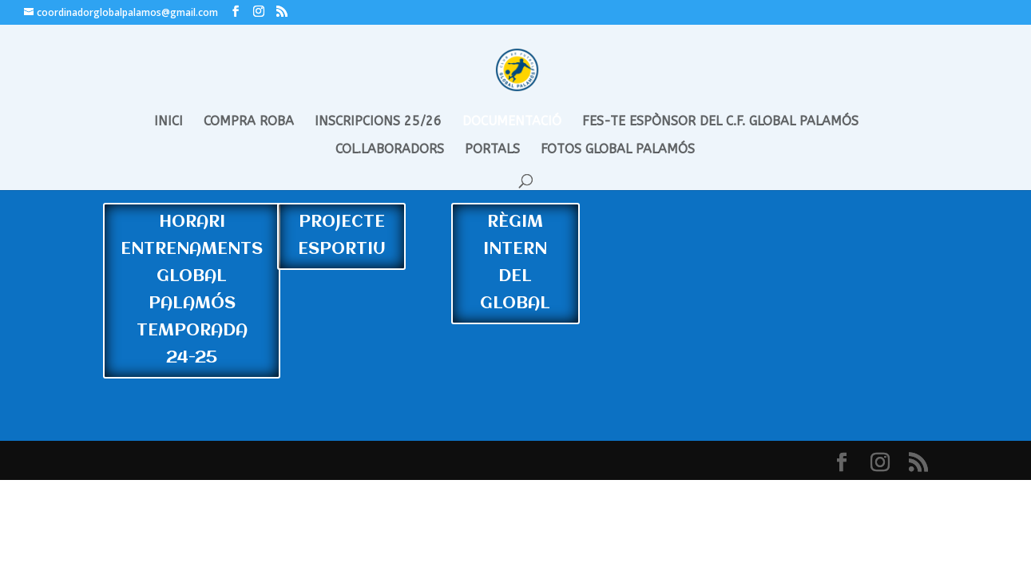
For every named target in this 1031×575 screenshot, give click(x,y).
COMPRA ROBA (249, 122)
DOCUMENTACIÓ (511, 122)
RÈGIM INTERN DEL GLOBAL (515, 263)
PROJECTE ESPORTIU (342, 236)
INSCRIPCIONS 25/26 (378, 122)
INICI (168, 122)
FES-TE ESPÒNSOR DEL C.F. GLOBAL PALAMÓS (720, 122)
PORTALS (492, 150)
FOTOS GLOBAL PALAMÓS (618, 150)
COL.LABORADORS (389, 150)
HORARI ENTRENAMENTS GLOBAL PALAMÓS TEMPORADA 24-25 (192, 290)
